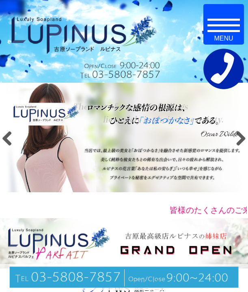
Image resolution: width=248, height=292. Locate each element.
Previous (10, 138)
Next (238, 138)
